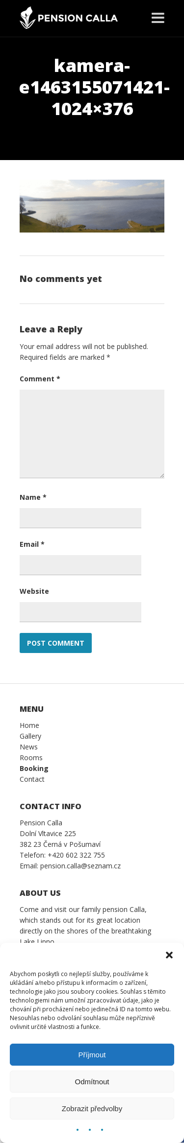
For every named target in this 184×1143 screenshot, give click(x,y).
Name (33, 497)
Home (29, 725)
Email (32, 544)
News (29, 746)
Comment (40, 378)
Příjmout (92, 1054)
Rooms (31, 757)
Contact (32, 779)
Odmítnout (92, 1081)
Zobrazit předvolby (92, 1108)
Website (34, 591)
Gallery (30, 736)
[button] (169, 955)
